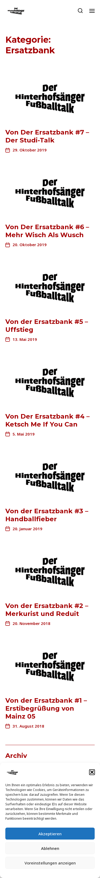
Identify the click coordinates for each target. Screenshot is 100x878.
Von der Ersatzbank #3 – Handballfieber (46, 515)
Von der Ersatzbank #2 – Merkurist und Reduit (46, 610)
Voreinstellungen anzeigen (50, 863)
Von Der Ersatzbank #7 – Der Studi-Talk (47, 136)
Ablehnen (50, 848)
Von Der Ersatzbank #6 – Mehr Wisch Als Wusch (47, 231)
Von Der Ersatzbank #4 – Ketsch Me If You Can (47, 420)
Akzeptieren (50, 833)
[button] (92, 772)
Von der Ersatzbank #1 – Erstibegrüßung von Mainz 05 (46, 708)
